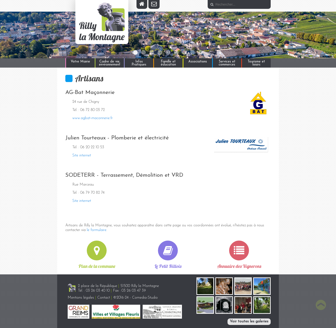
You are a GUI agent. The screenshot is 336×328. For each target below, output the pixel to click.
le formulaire (96, 230)
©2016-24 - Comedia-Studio (135, 298)
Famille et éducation (168, 63)
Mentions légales (81, 298)
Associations (197, 61)
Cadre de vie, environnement (109, 63)
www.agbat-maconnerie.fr (92, 118)
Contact (103, 298)
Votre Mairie (80, 61)
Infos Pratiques (139, 63)
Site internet (81, 155)
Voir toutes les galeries (249, 321)
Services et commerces (227, 63)
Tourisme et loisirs (256, 63)
